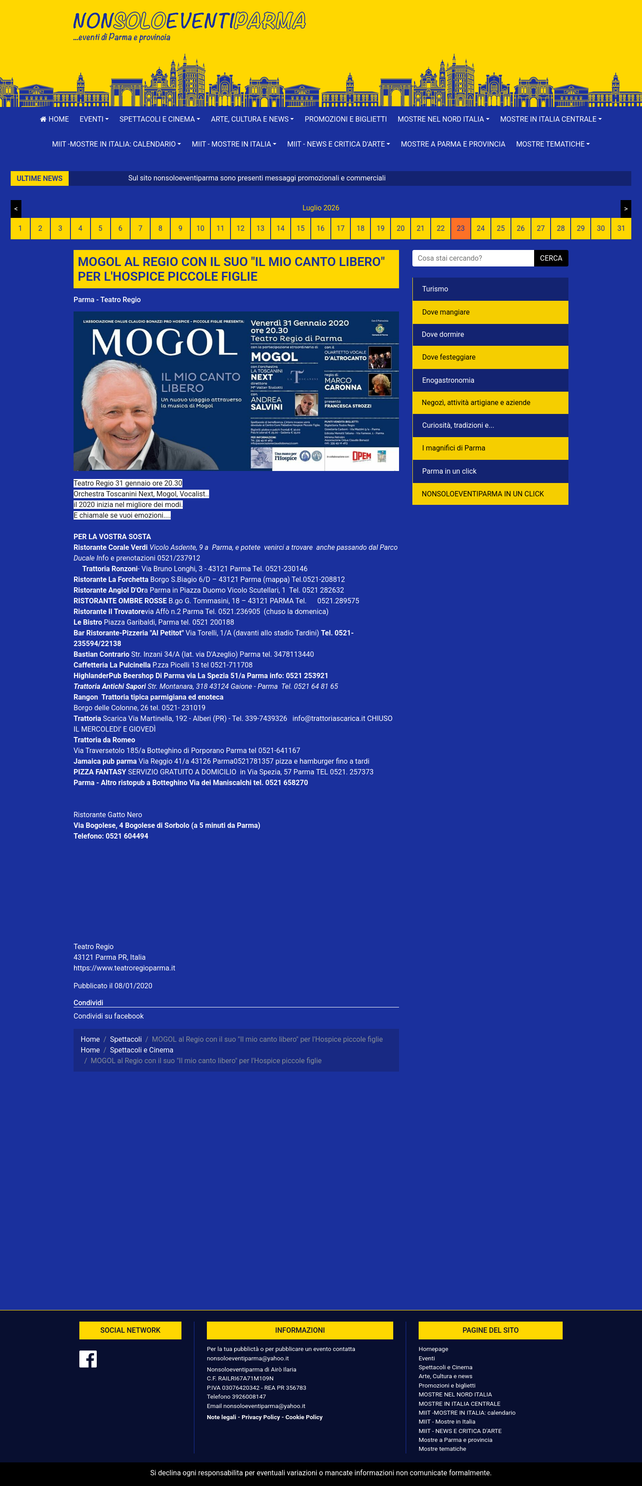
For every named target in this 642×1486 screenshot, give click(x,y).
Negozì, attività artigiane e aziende (476, 402)
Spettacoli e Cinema (446, 1367)
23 (461, 228)
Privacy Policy (261, 1417)
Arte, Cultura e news (446, 1376)
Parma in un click (449, 471)
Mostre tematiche (442, 1448)
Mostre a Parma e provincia (453, 144)
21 (421, 228)
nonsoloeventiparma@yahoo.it (248, 1358)
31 (621, 228)
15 (300, 228)
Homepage (433, 1348)
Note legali (221, 1417)
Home (54, 119)
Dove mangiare (446, 312)
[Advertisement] (448, 36)
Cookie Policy (303, 1417)
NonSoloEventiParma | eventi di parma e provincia (194, 25)
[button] (94, 119)
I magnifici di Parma (454, 448)
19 (381, 228)
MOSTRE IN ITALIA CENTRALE (459, 1403)
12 (240, 228)
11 (221, 228)
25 (501, 228)
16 (321, 228)
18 (361, 228)
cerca (551, 258)
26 (521, 228)
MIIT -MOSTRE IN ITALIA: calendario (467, 1412)
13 (260, 228)
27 (541, 228)
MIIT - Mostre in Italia (447, 1421)
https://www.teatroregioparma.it (124, 968)
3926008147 (249, 1396)
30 (601, 228)
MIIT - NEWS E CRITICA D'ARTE (460, 1430)
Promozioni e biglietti (346, 119)
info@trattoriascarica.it (328, 718)
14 (280, 228)
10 (201, 228)
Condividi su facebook (109, 1016)
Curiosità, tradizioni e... (458, 425)
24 (481, 228)
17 (341, 228)
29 (581, 228)
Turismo (435, 289)
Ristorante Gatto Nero (108, 815)
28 (561, 228)
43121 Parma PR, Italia (110, 957)
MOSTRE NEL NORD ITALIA (455, 1394)
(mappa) (277, 579)
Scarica (115, 718)
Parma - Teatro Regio (107, 299)
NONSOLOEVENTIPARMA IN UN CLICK (483, 494)
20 (401, 228)
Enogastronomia (448, 380)
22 (440, 228)
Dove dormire (443, 334)
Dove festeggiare (449, 357)
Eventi (427, 1358)
